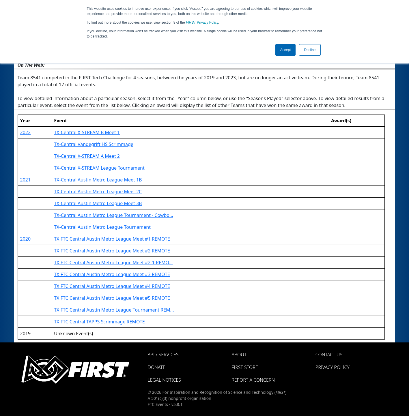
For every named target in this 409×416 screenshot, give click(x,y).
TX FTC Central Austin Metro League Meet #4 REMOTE (112, 286)
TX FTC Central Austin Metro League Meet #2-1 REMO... (113, 262)
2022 (25, 132)
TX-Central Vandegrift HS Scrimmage (93, 144)
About (238, 354)
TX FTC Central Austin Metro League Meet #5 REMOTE (112, 298)
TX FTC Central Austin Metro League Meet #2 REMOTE (112, 251)
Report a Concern (253, 380)
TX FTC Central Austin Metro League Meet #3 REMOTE (112, 274)
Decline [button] (309, 50)
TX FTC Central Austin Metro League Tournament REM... (114, 310)
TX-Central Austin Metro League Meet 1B (98, 180)
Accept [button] (285, 50)
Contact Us (328, 354)
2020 (25, 239)
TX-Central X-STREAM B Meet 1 (87, 132)
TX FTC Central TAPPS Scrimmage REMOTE (99, 321)
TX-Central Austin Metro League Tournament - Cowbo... (113, 215)
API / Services (163, 354)
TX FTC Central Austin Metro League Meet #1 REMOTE (112, 239)
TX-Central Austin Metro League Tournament (102, 227)
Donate (156, 367)
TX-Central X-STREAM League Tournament (99, 168)
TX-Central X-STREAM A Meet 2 (87, 156)
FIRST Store (244, 367)
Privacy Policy (202, 22)
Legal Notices (164, 380)
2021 (25, 180)
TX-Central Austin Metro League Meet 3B (98, 203)
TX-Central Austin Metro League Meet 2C (98, 191)
